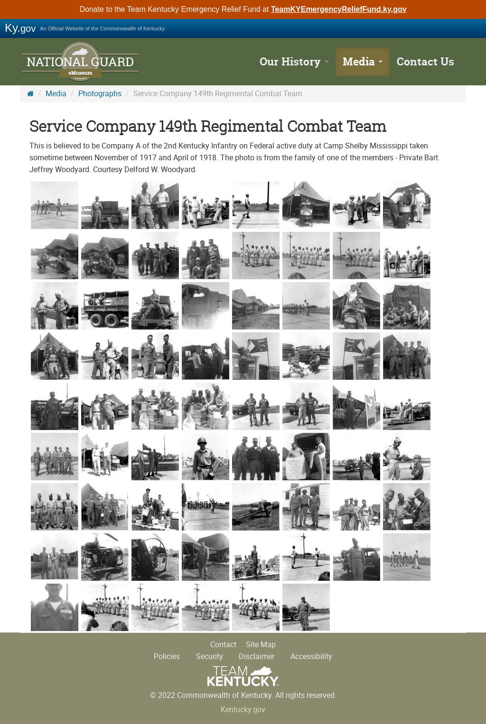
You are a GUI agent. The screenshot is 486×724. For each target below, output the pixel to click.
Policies (167, 656)
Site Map (261, 645)
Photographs (100, 94)
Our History (294, 61)
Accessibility (311, 656)
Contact (223, 645)
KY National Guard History (81, 61)
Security (209, 656)
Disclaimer (256, 656)
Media (363, 61)
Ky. (20, 27)
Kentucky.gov (243, 710)
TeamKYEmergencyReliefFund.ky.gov (339, 9)
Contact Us (425, 61)
